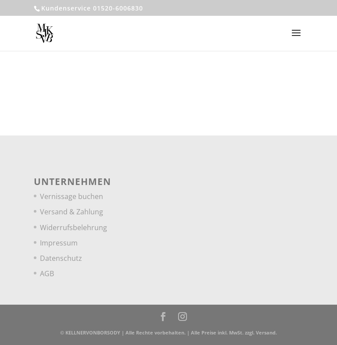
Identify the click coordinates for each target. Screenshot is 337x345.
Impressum (59, 243)
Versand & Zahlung (71, 212)
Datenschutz (61, 258)
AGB (47, 273)
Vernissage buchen (71, 196)
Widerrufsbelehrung (73, 227)
